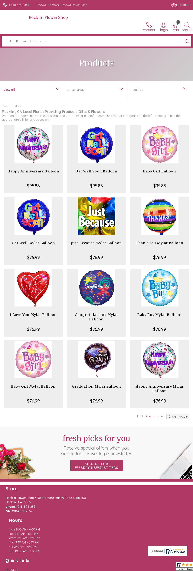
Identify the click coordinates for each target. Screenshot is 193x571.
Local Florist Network (154, 569)
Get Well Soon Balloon (96, 171)
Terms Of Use (104, 569)
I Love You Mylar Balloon (33, 315)
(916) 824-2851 (19, 5)
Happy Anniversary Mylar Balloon (160, 388)
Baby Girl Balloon (159, 171)
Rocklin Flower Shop (48, 17)
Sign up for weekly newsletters (96, 466)
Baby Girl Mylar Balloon (33, 386)
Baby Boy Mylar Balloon (159, 315)
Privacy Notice (127, 569)
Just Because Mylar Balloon (96, 243)
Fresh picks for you (96, 445)
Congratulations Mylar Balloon (96, 317)
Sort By (138, 89)
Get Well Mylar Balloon (33, 243)
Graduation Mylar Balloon (96, 386)
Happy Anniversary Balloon (33, 171)
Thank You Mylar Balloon (159, 243)
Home (5, 105)
